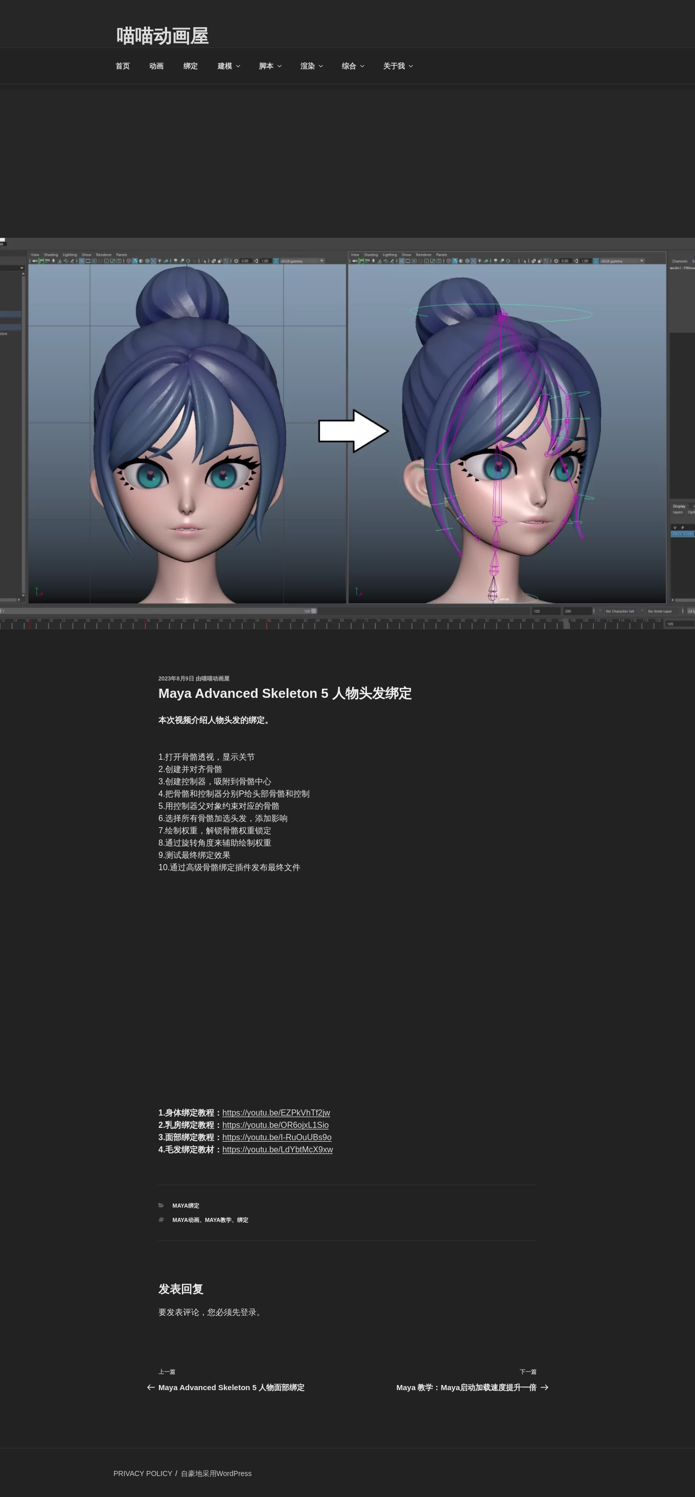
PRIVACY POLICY (142, 1473)
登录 (248, 1312)
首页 (122, 66)
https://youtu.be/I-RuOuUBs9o (276, 1137)
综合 (354, 66)
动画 (156, 66)
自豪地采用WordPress (216, 1473)
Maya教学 (218, 1220)
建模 (230, 66)
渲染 (312, 66)
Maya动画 (186, 1220)
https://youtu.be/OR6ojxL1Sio (275, 1125)
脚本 (271, 66)
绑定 (190, 66)
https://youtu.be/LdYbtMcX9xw (277, 1149)
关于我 (398, 66)
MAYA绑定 (186, 1206)
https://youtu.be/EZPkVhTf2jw (276, 1112)
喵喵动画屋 (162, 36)
